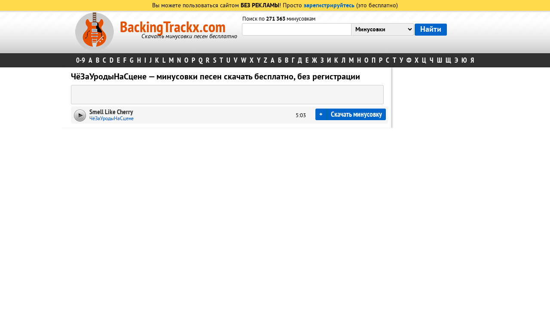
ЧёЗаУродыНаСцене (111, 118)
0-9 (80, 60)
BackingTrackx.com (173, 27)
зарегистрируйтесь (329, 5)
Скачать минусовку (356, 114)
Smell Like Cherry (111, 112)
